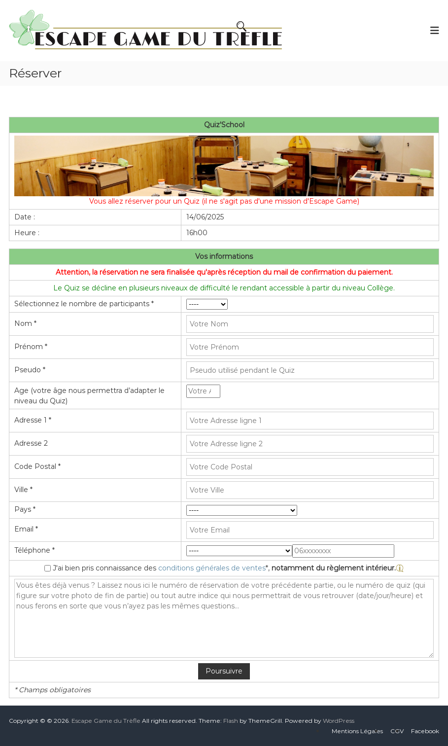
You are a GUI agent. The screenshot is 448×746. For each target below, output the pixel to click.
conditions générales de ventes (212, 568)
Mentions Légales (357, 731)
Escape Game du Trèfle (105, 720)
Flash (230, 720)
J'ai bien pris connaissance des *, (228, 568)
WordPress (338, 720)
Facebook (425, 731)
